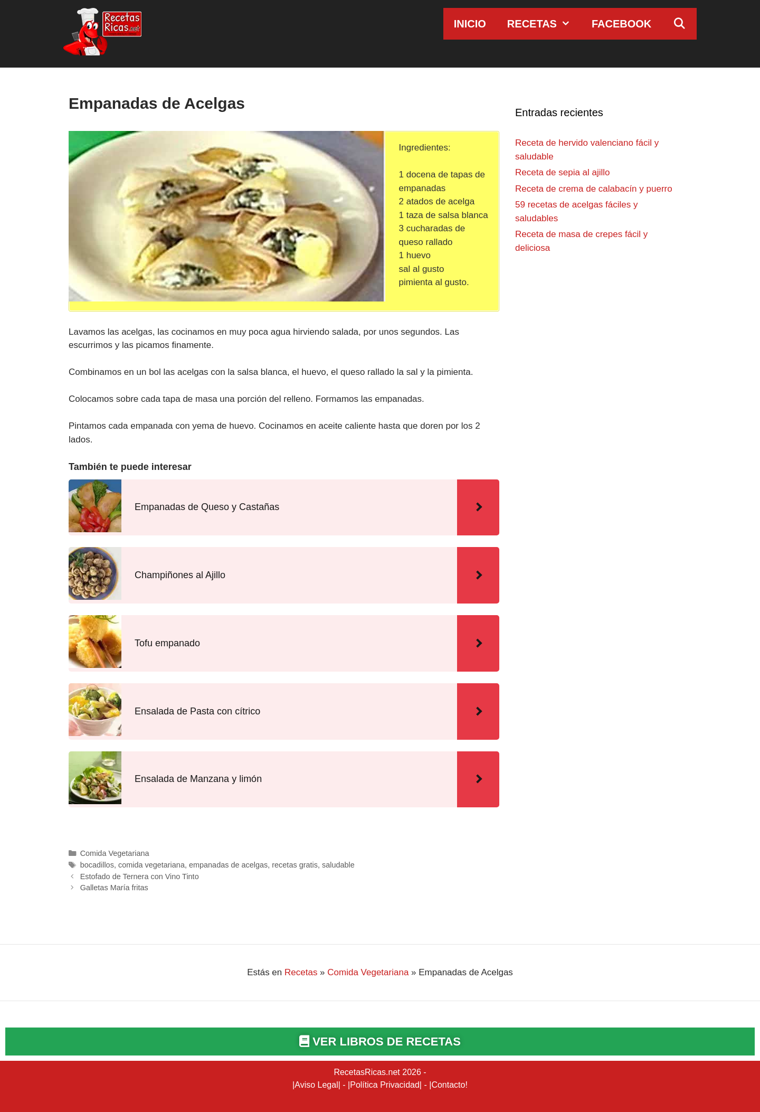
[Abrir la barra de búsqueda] (679, 24)
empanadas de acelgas (228, 865)
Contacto (448, 1084)
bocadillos (97, 865)
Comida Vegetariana (114, 853)
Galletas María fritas (114, 887)
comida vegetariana (151, 865)
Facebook (621, 24)
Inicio (470, 24)
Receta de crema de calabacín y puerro (593, 189)
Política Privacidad (385, 1084)
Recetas (544, 24)
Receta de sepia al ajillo (562, 172)
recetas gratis (295, 865)
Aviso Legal (316, 1084)
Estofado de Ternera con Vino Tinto (139, 876)
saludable (338, 865)
